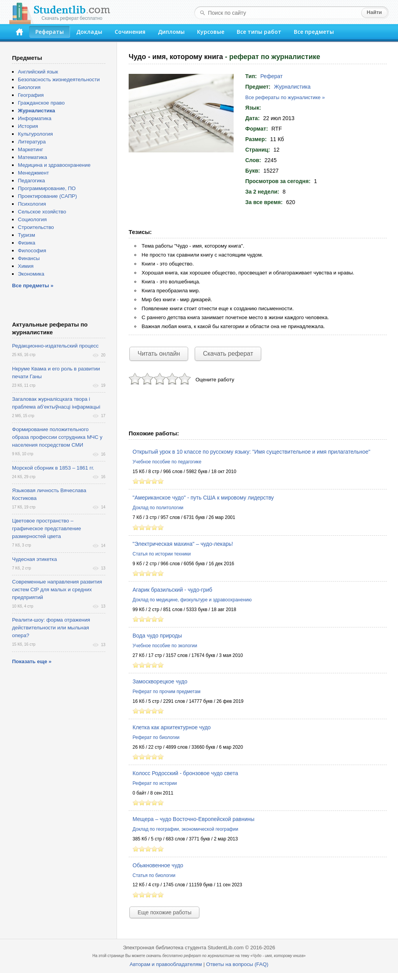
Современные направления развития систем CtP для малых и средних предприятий (57, 589)
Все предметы (314, 31)
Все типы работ (259, 31)
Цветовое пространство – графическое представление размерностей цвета (46, 528)
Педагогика (31, 180)
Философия (32, 250)
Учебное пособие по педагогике (167, 462)
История (28, 126)
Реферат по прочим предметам (167, 691)
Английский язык (38, 72)
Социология (32, 219)
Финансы (29, 258)
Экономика (31, 274)
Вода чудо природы (157, 635)
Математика (32, 157)
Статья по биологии (154, 875)
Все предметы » (32, 285)
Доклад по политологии (158, 507)
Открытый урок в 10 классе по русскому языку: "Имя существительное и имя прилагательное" (251, 452)
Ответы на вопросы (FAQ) (237, 964)
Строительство (36, 227)
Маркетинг (30, 149)
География (31, 95)
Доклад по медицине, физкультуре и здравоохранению (192, 600)
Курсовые (210, 31)
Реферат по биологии (156, 737)
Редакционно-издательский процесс (55, 346)
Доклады (89, 31)
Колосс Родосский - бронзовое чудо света (185, 773)
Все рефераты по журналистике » (285, 97)
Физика (26, 243)
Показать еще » (31, 661)
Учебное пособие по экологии (165, 645)
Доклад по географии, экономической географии (185, 829)
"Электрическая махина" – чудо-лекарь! (183, 544)
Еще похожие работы (164, 912)
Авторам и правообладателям (166, 964)
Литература (32, 142)
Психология (32, 204)
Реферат (271, 76)
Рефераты (49, 31)
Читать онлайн (159, 353)
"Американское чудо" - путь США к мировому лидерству (203, 497)
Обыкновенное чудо (158, 865)
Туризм (26, 235)
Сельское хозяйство (42, 212)
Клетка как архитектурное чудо (172, 727)
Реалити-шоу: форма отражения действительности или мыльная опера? (51, 627)
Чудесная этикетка (34, 559)
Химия (25, 266)
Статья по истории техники (162, 554)
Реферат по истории (155, 783)
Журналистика (292, 87)
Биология (29, 87)
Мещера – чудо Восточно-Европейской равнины (194, 819)
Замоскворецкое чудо (160, 681)
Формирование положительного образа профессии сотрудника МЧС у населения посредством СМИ (57, 437)
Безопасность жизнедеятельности (59, 79)
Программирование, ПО (47, 188)
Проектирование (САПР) (47, 196)
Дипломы (171, 31)
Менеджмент (33, 173)
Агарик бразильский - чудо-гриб (172, 590)
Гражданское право (41, 103)
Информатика (34, 118)
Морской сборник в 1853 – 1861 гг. (53, 468)
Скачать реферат (228, 353)
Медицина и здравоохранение (54, 165)
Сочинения (130, 31)
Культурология (35, 134)
